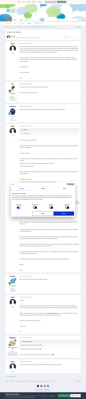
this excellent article (51, 313)
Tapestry (40, 1)
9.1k (12, 96)
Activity (14, 19)
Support (21, 19)
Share (66, 37)
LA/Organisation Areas (38, 23)
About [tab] (64, 188)
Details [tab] (43, 188)
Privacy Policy (39, 389)
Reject (42, 213)
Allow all (64, 213)
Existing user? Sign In (50, 2)
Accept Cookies (63, 395)
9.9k (12, 351)
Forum (23, 1)
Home (19, 1)
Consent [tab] (21, 188)
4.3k (12, 288)
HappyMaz (12, 337)
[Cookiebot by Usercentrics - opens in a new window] (68, 184)
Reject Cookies (75, 395)
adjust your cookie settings (49, 395)
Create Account (61, 1)
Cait (12, 84)
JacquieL (12, 276)
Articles (28, 1)
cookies (14, 395)
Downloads (22, 23)
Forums (29, 23)
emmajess (12, 106)
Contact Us (47, 389)
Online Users (8, 23)
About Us (34, 1)
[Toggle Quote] (21, 129)
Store (27, 19)
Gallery (15, 23)
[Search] (63, 20)
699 (12, 118)
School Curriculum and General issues (30, 37)
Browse (8, 20)
